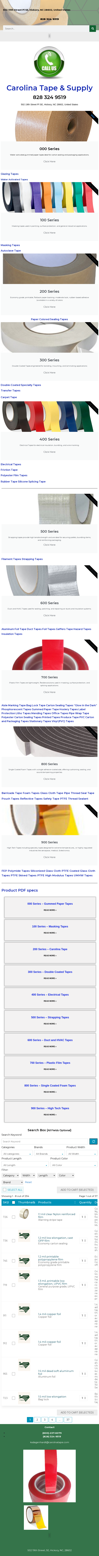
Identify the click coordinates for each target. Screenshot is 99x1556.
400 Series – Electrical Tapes (50, 994)
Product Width (75, 1147)
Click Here (49, 232)
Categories (8, 1147)
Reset (28, 1182)
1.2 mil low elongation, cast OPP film (55, 1239)
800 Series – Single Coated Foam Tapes (50, 1085)
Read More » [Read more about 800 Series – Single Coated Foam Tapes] (50, 1092)
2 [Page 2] (37, 1419)
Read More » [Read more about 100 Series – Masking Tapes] (50, 933)
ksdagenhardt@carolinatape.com (49, 1442)
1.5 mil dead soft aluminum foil (56, 1372)
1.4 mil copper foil (49, 1314)
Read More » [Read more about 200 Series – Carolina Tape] (50, 956)
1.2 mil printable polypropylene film (50, 1258)
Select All (15, 1189)
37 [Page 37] (67, 1419)
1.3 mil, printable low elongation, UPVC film (52, 1282)
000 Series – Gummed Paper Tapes (50, 903)
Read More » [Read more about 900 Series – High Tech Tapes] (50, 1115)
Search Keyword (12, 1134)
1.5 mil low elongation (52, 1396)
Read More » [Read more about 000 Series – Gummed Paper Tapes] (50, 910)
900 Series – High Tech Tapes (50, 1108)
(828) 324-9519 (52, 1436)
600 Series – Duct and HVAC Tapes (50, 1040)
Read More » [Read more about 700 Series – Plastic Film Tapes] (50, 1069)
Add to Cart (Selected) (77, 1189)
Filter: (5, 1170)
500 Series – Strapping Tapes (50, 1017)
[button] (49, 35)
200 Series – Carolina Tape (50, 949)
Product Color (59, 1158)
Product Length (11, 1158)
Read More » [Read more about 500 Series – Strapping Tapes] (50, 1024)
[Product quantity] (83, 1217)
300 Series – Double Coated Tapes (50, 971)
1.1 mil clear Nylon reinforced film (56, 1216)
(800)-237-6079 (52, 1433)
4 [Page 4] (52, 1419)
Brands (38, 1147)
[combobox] (17, 1153)
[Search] (92, 28)
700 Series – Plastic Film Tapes (50, 1062)
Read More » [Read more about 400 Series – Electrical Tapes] (50, 1001)
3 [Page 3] (44, 1419)
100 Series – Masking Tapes (50, 926)
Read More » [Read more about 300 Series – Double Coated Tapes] (50, 978)
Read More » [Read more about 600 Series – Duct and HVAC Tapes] (50, 1046)
